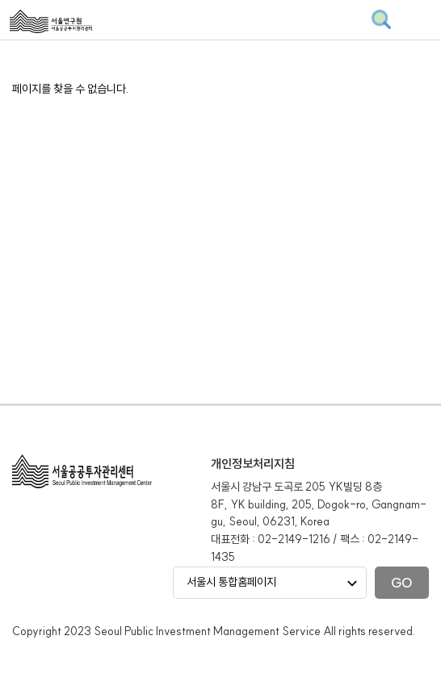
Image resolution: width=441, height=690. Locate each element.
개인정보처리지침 (253, 463)
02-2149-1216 (294, 539)
